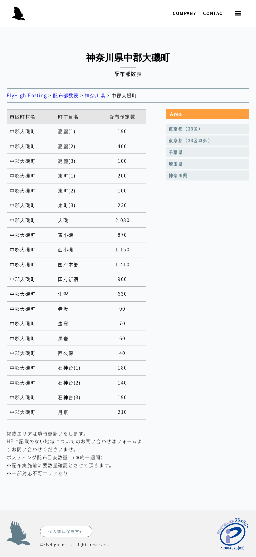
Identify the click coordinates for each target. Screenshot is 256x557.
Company (184, 13)
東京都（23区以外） (191, 140)
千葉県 (176, 152)
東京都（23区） (186, 129)
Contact (214, 13)
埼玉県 (176, 163)
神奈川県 (178, 175)
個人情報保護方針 (66, 531)
